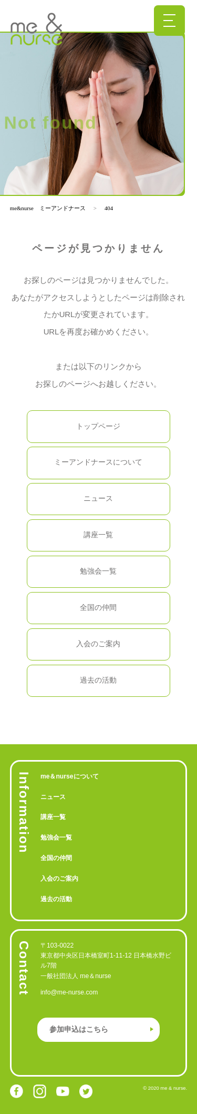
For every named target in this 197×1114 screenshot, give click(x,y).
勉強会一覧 (98, 571)
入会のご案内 (98, 644)
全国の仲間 (98, 608)
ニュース (98, 498)
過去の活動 (98, 680)
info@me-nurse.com (69, 992)
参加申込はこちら (78, 1029)
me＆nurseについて (69, 776)
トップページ (98, 426)
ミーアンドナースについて (98, 462)
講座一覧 (98, 535)
